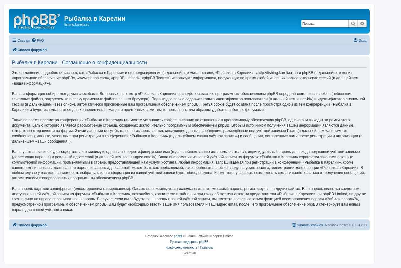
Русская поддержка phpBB (189, 242)
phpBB (178, 236)
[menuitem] (37, 40)
